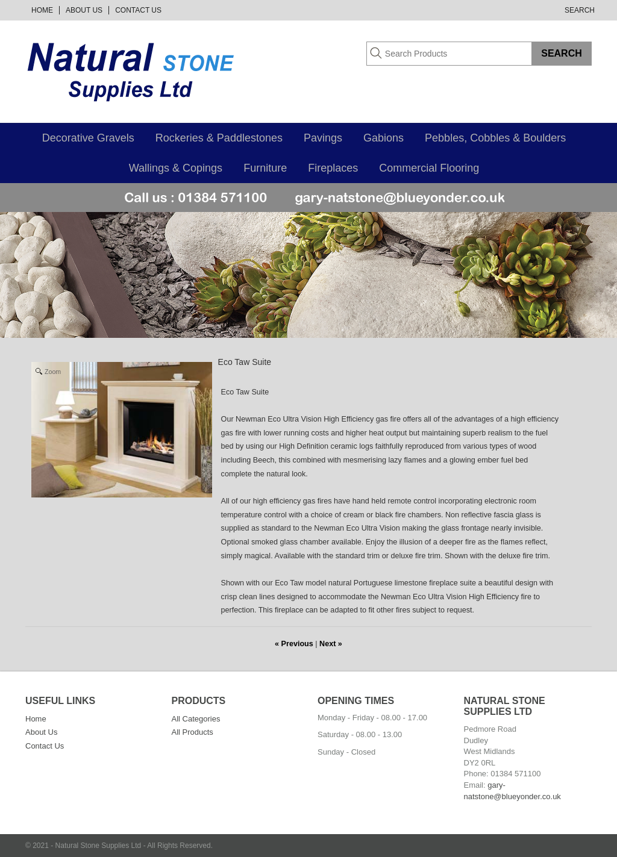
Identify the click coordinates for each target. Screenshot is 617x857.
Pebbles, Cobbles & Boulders (495, 138)
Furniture (265, 168)
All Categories (196, 718)
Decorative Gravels (88, 138)
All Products (192, 732)
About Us (84, 10)
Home (42, 10)
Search (580, 10)
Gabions (383, 138)
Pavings (323, 138)
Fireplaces (333, 168)
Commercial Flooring (429, 168)
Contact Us (138, 10)
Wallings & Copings (175, 168)
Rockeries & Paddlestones (219, 138)
